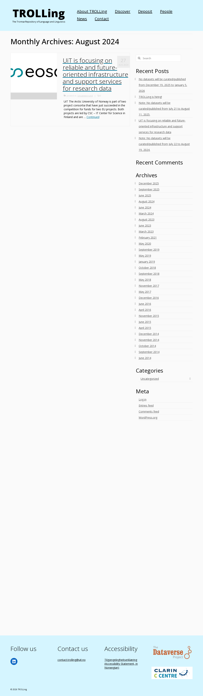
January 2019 (147, 261)
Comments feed (149, 411)
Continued (93, 117)
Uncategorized (85, 95)
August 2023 (146, 219)
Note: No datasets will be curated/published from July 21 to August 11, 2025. (164, 108)
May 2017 (145, 292)
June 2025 (145, 195)
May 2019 (145, 255)
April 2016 (145, 310)
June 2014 (145, 358)
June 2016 (145, 304)
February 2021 (148, 237)
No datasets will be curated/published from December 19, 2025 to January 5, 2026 (163, 85)
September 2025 (149, 189)
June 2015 (145, 322)
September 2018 (149, 273)
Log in (142, 399)
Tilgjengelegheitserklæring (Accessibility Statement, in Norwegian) (121, 663)
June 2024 (145, 207)
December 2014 (149, 334)
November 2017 (149, 286)
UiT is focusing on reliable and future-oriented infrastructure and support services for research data (162, 126)
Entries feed (146, 405)
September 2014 (149, 352)
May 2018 (145, 280)
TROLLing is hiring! (150, 97)
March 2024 (146, 213)
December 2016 (149, 298)
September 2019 (149, 249)
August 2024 (146, 201)
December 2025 (149, 183)
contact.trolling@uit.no (72, 660)
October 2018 (147, 267)
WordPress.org (148, 417)
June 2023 (145, 225)
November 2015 (149, 316)
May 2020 (145, 243)
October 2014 (147, 346)
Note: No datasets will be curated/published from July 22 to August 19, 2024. (164, 144)
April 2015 (145, 328)
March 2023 (146, 231)
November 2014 (149, 340)
